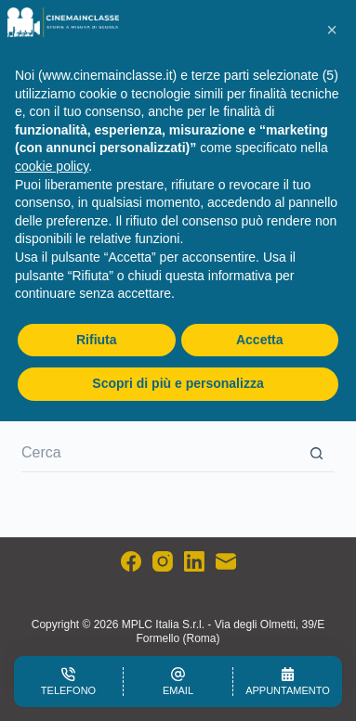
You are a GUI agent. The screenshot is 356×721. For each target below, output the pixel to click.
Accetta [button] (259, 339)
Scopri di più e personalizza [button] (177, 383)
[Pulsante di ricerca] (316, 453)
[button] (332, 30)
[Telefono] (68, 682)
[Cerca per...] (159, 453)
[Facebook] (131, 561)
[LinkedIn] (194, 561)
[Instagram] (162, 561)
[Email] (226, 561)
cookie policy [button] (51, 166)
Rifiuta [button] (96, 339)
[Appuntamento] (288, 682)
